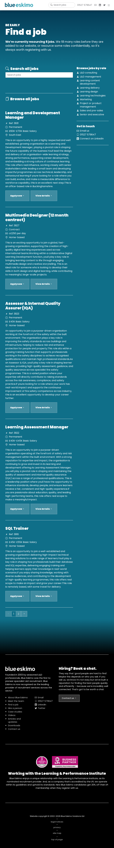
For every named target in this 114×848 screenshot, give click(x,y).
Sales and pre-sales (91, 110)
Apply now (17, 197)
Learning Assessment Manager (36, 429)
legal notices (57, 823)
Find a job (13, 706)
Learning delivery (90, 87)
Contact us (14, 730)
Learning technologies (93, 95)
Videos (11, 717)
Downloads (14, 727)
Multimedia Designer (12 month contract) (36, 219)
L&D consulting (88, 72)
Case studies (15, 713)
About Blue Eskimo (18, 699)
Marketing (86, 99)
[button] (109, 5)
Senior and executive (92, 114)
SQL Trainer (16, 530)
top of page (57, 840)
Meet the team (16, 703)
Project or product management (91, 105)
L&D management (90, 76)
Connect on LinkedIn (92, 140)
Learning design (89, 91)
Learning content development (90, 82)
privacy (57, 829)
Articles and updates (14, 722)
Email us (84, 132)
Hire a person (15, 710)
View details (43, 197)
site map (57, 835)
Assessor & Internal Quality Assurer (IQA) (32, 308)
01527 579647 (84, 5)
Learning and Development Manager (32, 117)
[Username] (61, 5)
